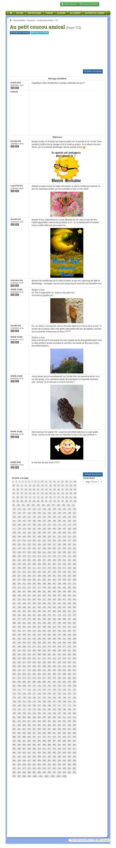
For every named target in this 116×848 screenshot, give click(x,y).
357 (69, 580)
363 (34, 584)
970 (14, 768)
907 (24, 749)
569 (24, 646)
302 (54, 564)
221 (39, 540)
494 (39, 623)
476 (14, 619)
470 (49, 615)
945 (19, 760)
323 (29, 572)
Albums (61, 13)
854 (19, 733)
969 (74, 764)
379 (49, 588)
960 (29, 764)
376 (34, 588)
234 (39, 544)
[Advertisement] (57, 51)
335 (24, 576)
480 (34, 619)
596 (29, 654)
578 (69, 646)
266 (69, 552)
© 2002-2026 (95, 840)
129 (34, 513)
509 (49, 627)
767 (39, 705)
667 (59, 674)
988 (39, 772)
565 (69, 643)
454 (34, 611)
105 (43, 505)
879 (14, 741)
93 (54, 501)
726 (29, 694)
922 (34, 753)
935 (34, 756)
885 (44, 741)
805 (34, 717)
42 (42, 489)
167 (29, 525)
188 (69, 529)
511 (59, 627)
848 (54, 729)
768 (44, 705)
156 (39, 521)
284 (29, 560)
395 (64, 591)
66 (75, 493)
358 (74, 580)
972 (24, 768)
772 (64, 705)
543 (24, 639)
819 (39, 721)
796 (54, 713)
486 (64, 619)
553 (74, 639)
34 (75, 485)
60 (50, 493)
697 (14, 686)
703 (44, 686)
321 (19, 572)
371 (74, 584)
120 (54, 509)
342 (59, 576)
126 (19, 513)
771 (59, 705)
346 (14, 580)
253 (69, 548)
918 (14, 753)
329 (59, 572)
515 (14, 631)
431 (49, 603)
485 (59, 619)
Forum (49, 13)
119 (49, 509)
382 (64, 588)
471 (54, 615)
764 (24, 705)
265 (64, 552)
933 (24, 756)
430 (44, 603)
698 (19, 686)
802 (19, 717)
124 (74, 509)
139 (19, 517)
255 (14, 552)
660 (24, 674)
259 (34, 552)
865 (74, 733)
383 (69, 588)
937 (44, 756)
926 (54, 753)
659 (19, 674)
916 (69, 749)
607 (19, 658)
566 (74, 643)
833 (44, 725)
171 (49, 525)
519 (34, 631)
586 (44, 650)
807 (44, 717)
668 (64, 674)
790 (24, 713)
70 (26, 497)
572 (39, 646)
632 (14, 666)
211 (54, 536)
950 (44, 760)
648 (29, 670)
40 (34, 489)
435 (69, 603)
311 (34, 568)
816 (24, 721)
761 (74, 701)
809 (54, 717)
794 (44, 713)
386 (19, 591)
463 (14, 615)
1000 (35, 776)
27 (46, 485)
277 (59, 556)
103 (33, 505)
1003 (52, 776)
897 (39, 745)
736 (14, 698)
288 (49, 560)
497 (54, 623)
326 (44, 572)
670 (74, 674)
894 (24, 745)
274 (44, 556)
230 (19, 544)
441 (34, 607)
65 (71, 493)
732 (59, 694)
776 (19, 709)
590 (64, 650)
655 (64, 670)
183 (44, 529)
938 (49, 756)
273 (39, 556)
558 (34, 643)
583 (29, 650)
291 (64, 560)
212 (59, 536)
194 (34, 533)
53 (22, 493)
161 (64, 521)
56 (34, 493)
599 (44, 654)
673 (24, 678)
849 (59, 729)
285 (34, 560)
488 (74, 619)
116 (34, 509)
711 (19, 690)
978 (54, 768)
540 (74, 635)
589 (59, 650)
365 (44, 584)
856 (29, 733)
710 (14, 690)
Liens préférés (85, 840)
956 (74, 760)
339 (44, 576)
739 (29, 698)
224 (54, 540)
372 (14, 588)
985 (24, 772)
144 (44, 517)
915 (64, 749)
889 (64, 741)
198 (54, 533)
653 (54, 670)
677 (44, 678)
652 (49, 670)
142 (34, 517)
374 (24, 588)
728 (39, 694)
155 (34, 521)
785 (64, 709)
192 (24, 533)
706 (59, 686)
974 (34, 768)
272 (34, 556)
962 (39, 764)
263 (54, 552)
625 (44, 662)
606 (14, 658)
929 (69, 753)
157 (44, 521)
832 (39, 725)
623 (34, 662)
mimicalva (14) (17, 280)
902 (64, 745)
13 (54, 481)
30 (59, 485)
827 (14, 725)
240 (69, 544)
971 (19, 768)
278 (64, 556)
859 (44, 733)
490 (19, 623)
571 (34, 646)
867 (19, 737)
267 (74, 552)
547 (44, 639)
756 (49, 701)
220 (34, 540)
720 (64, 690)
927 (59, 753)
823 (59, 721)
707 (64, 686)
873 (49, 737)
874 (54, 737)
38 (26, 489)
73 (38, 497)
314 (49, 568)
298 (34, 564)
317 (64, 568)
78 (59, 497)
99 (14, 505)
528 (14, 635)
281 (14, 560)
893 (19, 745)
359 (14, 584)
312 (39, 568)
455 (39, 611)
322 (24, 572)
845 (39, 729)
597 (34, 654)
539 (69, 635)
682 (69, 678)
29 (54, 485)
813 (74, 717)
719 (59, 690)
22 (26, 485)
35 (14, 489)
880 (19, 741)
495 (44, 623)
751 (24, 701)
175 (69, 525)
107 (53, 505)
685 (19, 682)
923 (39, 753)
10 (42, 481)
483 (49, 619)
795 (49, 713)
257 (24, 552)
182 (39, 529)
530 (24, 635)
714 (34, 690)
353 (49, 580)
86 (26, 501)
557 (29, 643)
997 (19, 776)
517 (24, 631)
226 (64, 540)
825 (69, 721)
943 (74, 756)
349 (29, 580)
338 (39, 576)
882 (29, 741)
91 (46, 501)
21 (22, 485)
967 (64, 764)
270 (24, 556)
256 (19, 552)
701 (34, 686)
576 (59, 646)
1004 (58, 776)
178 (19, 529)
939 (54, 756)
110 (68, 505)
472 (59, 615)
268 (14, 556)
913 (54, 749)
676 (39, 678)
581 (19, 650)
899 (49, 745)
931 (14, 756)
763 (19, 705)
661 (29, 674)
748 (74, 698)
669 (69, 674)
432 (54, 603)
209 (44, 536)
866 (14, 737)
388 (29, 591)
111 (73, 505)
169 (39, 525)
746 (64, 698)
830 (29, 725)
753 (34, 701)
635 (29, 666)
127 (24, 513)
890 (69, 741)
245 (29, 548)
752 (29, 701)
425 (19, 603)
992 (59, 772)
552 (69, 639)
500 (69, 623)
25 (38, 485)
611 (39, 658)
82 (75, 497)
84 (18, 501)
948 (34, 760)
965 (54, 764)
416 (39, 599)
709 (74, 686)
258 (29, 552)
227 (69, 540)
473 (64, 615)
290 (59, 560)
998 (24, 776)
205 (24, 536)
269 (19, 556)
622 (29, 662)
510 (54, 627)
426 (24, 603)
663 (39, 674)
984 (19, 772)
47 (63, 489)
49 (71, 489)
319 (74, 568)
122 (64, 509)
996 (14, 776)
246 (34, 548)
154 (29, 521)
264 (59, 552)
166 (24, 525)
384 (74, 588)
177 (14, 529)
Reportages (34, 13)
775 (14, 709)
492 (29, 623)
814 (14, 721)
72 (34, 497)
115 (29, 509)
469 (44, 615)
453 (29, 611)
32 (67, 485)
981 (69, 768)
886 (49, 741)
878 (74, 737)
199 (59, 533)
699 (24, 686)
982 (74, 768)
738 (24, 698)
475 (74, 615)
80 (67, 497)
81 (71, 497)
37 (22, 489)
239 (64, 544)
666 (54, 674)
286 (39, 560)
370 (69, 584)
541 (14, 639)
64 (67, 493)
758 (59, 701)
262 (49, 552)
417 (44, 599)
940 (59, 756)
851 (69, 729)
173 (59, 525)
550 (59, 639)
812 (69, 717)
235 (44, 544)
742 (44, 698)
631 (74, 662)
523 (54, 631)
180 (29, 529)
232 (29, 544)
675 (34, 678)
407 (59, 595)
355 (59, 580)
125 (14, 513)
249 (49, 548)
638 (44, 666)
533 (39, 635)
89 (38, 501)
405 (49, 595)
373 (19, 588)
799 (69, 713)
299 (39, 564)
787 (74, 709)
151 (14, 521)
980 (64, 768)
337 (34, 576)
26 (42, 485)
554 (14, 643)
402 (34, 595)
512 (64, 627)
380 (54, 588)
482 (44, 619)
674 (29, 678)
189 (74, 529)
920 (24, 753)
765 (29, 705)
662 (34, 674)
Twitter (39, 33)
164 (14, 525)
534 (44, 635)
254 (74, 548)
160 (59, 521)
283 (24, 560)
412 (19, 599)
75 (46, 497)
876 (64, 737)
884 (39, 741)
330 (64, 572)
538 (64, 635)
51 (14, 493)
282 (19, 560)
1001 (40, 776)
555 (19, 643)
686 (24, 682)
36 (18, 489)
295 (19, 564)
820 (44, 721)
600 (49, 654)
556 (24, 643)
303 (59, 564)
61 (54, 493)
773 (69, 705)
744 (54, 698)
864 (69, 733)
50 (75, 489)
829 (24, 725)
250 (54, 548)
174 (64, 525)
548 (49, 639)
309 (24, 568)
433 (59, 603)
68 (18, 497)
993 (64, 772)
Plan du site (75, 840)
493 (34, 623)
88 (34, 501)
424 (14, 603)
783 (54, 709)
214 (69, 536)
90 (42, 501)
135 (64, 513)
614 (54, 658)
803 (24, 717)
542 (19, 639)
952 (54, 760)
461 (69, 611)
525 (64, 631)
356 (64, 580)
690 (44, 682)
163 (74, 521)
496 (49, 623)
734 (69, 694)
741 (39, 698)
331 (69, 572)
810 (59, 717)
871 (39, 737)
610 (34, 658)
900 (54, 745)
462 (74, 611)
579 (74, 646)
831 (34, 725)
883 (34, 741)
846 (44, 729)
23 (30, 485)
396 (69, 591)
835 (54, 725)
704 (49, 686)
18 (75, 481)
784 (59, 709)
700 (29, 686)
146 (54, 517)
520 (39, 631)
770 (54, 705)
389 (34, 591)
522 (49, 631)
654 (59, 670)
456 (44, 611)
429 (39, 603)
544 (29, 639)
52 (18, 493)
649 (34, 670)
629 (64, 662)
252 (64, 548)
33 (71, 485)
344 (69, 576)
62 (59, 493)
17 (71, 481)
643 (69, 666)
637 (39, 666)
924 (44, 753)
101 (23, 505)
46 (59, 489)
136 (69, 513)
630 (69, 662)
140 (24, 517)
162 (69, 521)
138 (14, 517)
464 (19, 615)
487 (69, 619)
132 (49, 513)
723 (14, 694)
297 (29, 564)
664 (44, 674)
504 (24, 627)
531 (29, 635)
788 (14, 713)
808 (49, 717)
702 (39, 686)
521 (44, 631)
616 (64, 658)
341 (54, 576)
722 (74, 690)
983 (14, 772)
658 (14, 674)
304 (64, 564)
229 (14, 544)
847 (49, 729)
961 (34, 764)
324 (34, 572)
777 (24, 709)
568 (19, 646)
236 (49, 544)
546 (39, 639)
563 (59, 643)
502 (14, 627)
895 (29, 745)
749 (14, 701)
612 (44, 658)
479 (29, 619)
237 (54, 544)
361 (24, 584)
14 (58, 481)
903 (69, 745)
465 (24, 615)
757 (54, 701)
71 (30, 497)
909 (34, 749)
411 (14, 599)
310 (29, 568)
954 (64, 760)
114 (24, 509)
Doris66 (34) (16, 141)
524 (59, 631)
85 (22, 501)
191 (19, 533)
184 (49, 529)
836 (59, 725)
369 (64, 584)
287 (44, 560)
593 (14, 654)
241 (74, 544)
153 (24, 521)
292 (69, 560)
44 (50, 489)
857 (34, 733)
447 (64, 607)
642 (64, 666)
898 (44, 745)
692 (54, 682)
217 (19, 540)
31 (63, 485)
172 (54, 525)
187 (64, 529)
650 (39, 670)
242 (14, 548)
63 (63, 493)
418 (49, 599)
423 (74, 599)
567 (14, 646)
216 (14, 540)
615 (59, 658)
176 (74, 525)
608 (24, 658)
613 (49, 658)
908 (29, 749)
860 (49, 733)
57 (38, 493)
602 (59, 654)
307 (14, 568)
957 (14, 764)
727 (34, 694)
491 (24, 623)
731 (54, 694)
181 (34, 529)
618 (74, 658)
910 (39, 749)
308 (19, 568)
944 (14, 760)
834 (49, 725)
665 (49, 674)
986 (29, 772)
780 (39, 709)
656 (69, 670)
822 (54, 721)
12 (50, 481)
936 (39, 756)
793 (39, 713)
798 (64, 713)
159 (54, 521)
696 (74, 682)
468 (39, 615)
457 (49, 611)
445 (54, 607)
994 (69, 772)
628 (59, 662)
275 (49, 556)
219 (29, 540)
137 (74, 513)
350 (34, 580)
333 (14, 576)
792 (34, 713)
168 (34, 525)
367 (54, 584)
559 (39, 643)
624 (39, 662)
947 (29, 760)
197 (49, 533)
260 (39, 552)
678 (49, 678)
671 (14, 678)
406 (54, 595)
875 (59, 737)
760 (69, 701)
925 (49, 753)
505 (29, 627)
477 (19, 619)
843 (29, 729)
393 (54, 591)
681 (64, 678)
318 (69, 568)
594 (19, 654)
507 (39, 627)
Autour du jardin (94, 13)
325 (39, 572)
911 (44, 749)
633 (19, 666)
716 (44, 690)
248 (44, 548)
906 (19, 749)
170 (44, 525)
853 (14, 733)
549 (54, 639)
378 (44, 588)
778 (29, 709)
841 (19, 729)
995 (74, 772)
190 (14, 533)
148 (64, 517)
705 (54, 686)
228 (74, 540)
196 (44, 533)
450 (14, 611)
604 (69, 654)
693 (59, 682)
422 (69, 599)
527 (74, 631)
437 (14, 607)
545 (34, 639)
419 (54, 599)
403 (39, 595)
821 (49, 721)
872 (44, 737)
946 (24, 760)
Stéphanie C (106, 840)
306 (74, 564)
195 (39, 533)
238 (59, 544)
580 (14, 650)
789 (19, 713)
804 (29, 717)
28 (50, 485)
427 (29, 603)
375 (29, 588)
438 (19, 607)
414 (29, 599)
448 (69, 607)
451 (19, 611)
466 (29, 615)
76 (50, 497)
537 (59, 635)
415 (34, 599)
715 (39, 690)
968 (69, 764)
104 (38, 505)
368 (59, 584)
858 (39, 733)
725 (24, 694)
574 (49, 646)
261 (44, 552)
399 (19, 595)
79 (63, 497)
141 (29, 517)
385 (14, 591)
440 (29, 607)
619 (14, 662)
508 (44, 627)
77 (54, 497)
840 (14, 729)
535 (49, 635)
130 (39, 513)
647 (24, 670)
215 (74, 536)
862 (59, 733)
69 (22, 497)
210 (49, 536)
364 (39, 584)
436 (74, 603)
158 (49, 521)
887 (54, 741)
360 (19, 584)
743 (49, 698)
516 (19, 631)
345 (74, 576)
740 (34, 698)
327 (49, 572)
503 (19, 627)
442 (39, 607)
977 (49, 768)
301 (49, 564)
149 (69, 517)
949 (39, 760)
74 (42, 497)
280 (74, 556)
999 (29, 776)
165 (19, 525)
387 (24, 591)
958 (19, 764)
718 (54, 690)
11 (46, 481)
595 (24, 654)
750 (19, 701)
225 (59, 540)
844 (34, 729)
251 (59, 548)
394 (59, 591)
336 (29, 576)
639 (49, 666)
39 (30, 489)
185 (54, 529)
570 (29, 646)
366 (49, 584)
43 (46, 489)
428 (34, 603)
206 (29, 536)
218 (24, 540)
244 (24, 548)
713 (29, 690)
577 (64, 646)
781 (44, 709)
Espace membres (69, 4)
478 (24, 619)
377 (39, 588)
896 (34, 745)
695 (69, 682)
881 (24, 741)
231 (24, 544)
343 (64, 576)
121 (59, 509)
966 (59, 764)
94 (59, 501)
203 (14, 536)
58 (42, 493)
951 (49, 760)
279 (69, 556)
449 (74, 607)
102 (28, 505)
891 (74, 741)
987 (34, 772)
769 (49, 705)
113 (19, 509)
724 (19, 694)
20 (18, 485)
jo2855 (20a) (16, 83)
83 (14, 501)
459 (59, 611)
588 (54, 650)
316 (59, 568)
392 (49, 591)
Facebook (20, 33)
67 (14, 497)
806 (39, 717)
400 (24, 595)
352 (44, 580)
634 (24, 666)
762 (14, 705)
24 (34, 485)
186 (59, 529)
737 (19, 698)
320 (14, 572)
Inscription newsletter (89, 4)
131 (44, 513)
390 (39, 591)
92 (50, 501)
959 (24, 764)
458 (54, 611)
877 (69, 737)
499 (64, 623)
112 (14, 509)
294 (14, 564)
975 (39, 768)
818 (34, 721)
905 (14, 749)
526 (69, 631)
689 (39, 682)
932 (19, 756)
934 (29, 756)
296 (24, 564)
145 (49, 517)
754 (39, 701)
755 (44, 701)
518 (29, 631)
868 (24, 737)
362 (29, 584)
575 (54, 646)
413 (24, 599)
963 (44, 764)
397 (74, 591)
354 (54, 580)
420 (59, 599)
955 (69, 760)
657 (74, 670)
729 (44, 694)
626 (49, 662)
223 (49, 540)
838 (69, 725)
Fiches (19, 13)
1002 (46, 776)
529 (19, 635)
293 (74, 560)
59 (46, 493)
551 (64, 639)
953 (59, 760)
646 (19, 670)
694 (64, 682)
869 (29, 737)
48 (67, 489)
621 (24, 662)
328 (54, 572)
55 (30, 493)
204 (19, 536)
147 (59, 517)
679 (54, 678)
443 (44, 607)
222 (44, 540)
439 (24, 607)
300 (44, 564)
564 (64, 643)
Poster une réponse (92, 71)
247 (39, 548)
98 (75, 501)
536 (54, 635)
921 (29, 753)
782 (49, 709)
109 (63, 505)
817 (29, 721)
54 (26, 493)
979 (59, 768)
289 (54, 560)
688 (34, 682)
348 (24, 580)
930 (74, 753)
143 (39, 517)
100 (18, 505)
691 (49, 682)
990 (49, 772)
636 (34, 666)
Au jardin (75, 13)
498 (59, 623)
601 (54, 654)
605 (74, 654)
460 (64, 611)
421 (64, 599)
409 (69, 595)
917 (74, 749)
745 (59, 698)
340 (49, 576)
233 (34, 544)
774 (74, 705)
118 (44, 509)
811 (64, 717)
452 (24, 611)
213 (64, 536)
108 (58, 505)
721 (69, 690)
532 (34, 635)
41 (38, 489)
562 (54, 643)
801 (14, 717)
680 (59, 678)
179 (24, 529)
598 (39, 654)
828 (19, 725)
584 (34, 650)
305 (69, 564)
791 (29, 713)
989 (44, 772)
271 (29, 556)
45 (54, 489)
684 (14, 682)
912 (49, 749)
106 (48, 505)
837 (64, 725)
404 (44, 595)
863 (64, 733)
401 (29, 595)
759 (64, 701)
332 (74, 572)
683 (74, 678)
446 (59, 607)
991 (54, 772)
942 (69, 756)
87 (30, 501)
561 (49, 643)
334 (19, 576)
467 (34, 615)
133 (54, 513)
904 (74, 745)
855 (24, 733)
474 (69, 615)
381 (59, 588)
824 (64, 721)
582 (24, 650)
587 (49, 650)
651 (44, 670)
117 (39, 509)
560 (44, 643)
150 (74, 517)
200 (64, 533)
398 (14, 595)
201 (69, 533)
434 (64, 603)
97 (71, 501)
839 (74, 725)
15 (62, 481)
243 (19, 548)
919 (19, 753)
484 (54, 619)
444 (49, 607)
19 (14, 485)
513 (69, 627)
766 (34, 705)
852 (74, 729)
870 (34, 737)
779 (34, 709)
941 (64, 756)
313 (44, 568)
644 (74, 666)
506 (34, 627)
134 (59, 513)
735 (74, 694)
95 (63, 501)
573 (44, 646)
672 (19, 678)
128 (29, 513)
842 (24, 729)
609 (29, 658)
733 (64, 694)
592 (74, 650)
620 (19, 662)
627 (54, 662)
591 (69, 650)
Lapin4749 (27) (17, 186)
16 (67, 481)
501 (74, 623)
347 (19, 580)
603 (64, 654)
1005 (64, 776)
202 (74, 533)
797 (59, 713)
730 (49, 694)
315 (54, 568)
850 (64, 729)
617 (69, 658)
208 (39, 536)
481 (39, 619)
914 (59, 749)
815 (19, 721)
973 (29, 768)
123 (69, 509)
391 (44, 591)
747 (69, 698)
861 (54, 733)
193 (29, 533)
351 (39, 580)
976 (44, 768)
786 (69, 709)
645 (14, 670)
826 (74, 721)
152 (19, 521)
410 (74, 595)
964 (49, 764)
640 (54, 666)
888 (59, 741)
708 (69, 686)
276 (54, 556)
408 (64, 595)
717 (49, 690)
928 (64, 753)
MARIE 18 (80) (16, 289)
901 (59, 745)
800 (74, 713)
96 (67, 501)
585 (39, 650)
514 (74, 627)
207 (34, 536)
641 (59, 666)
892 (14, 745)
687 (29, 682)
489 (14, 623)
